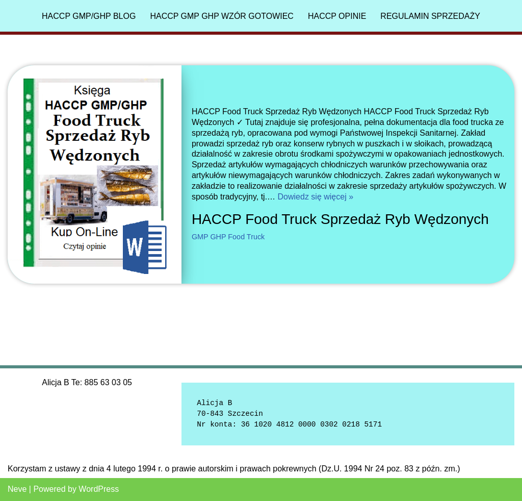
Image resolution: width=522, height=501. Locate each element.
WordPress (99, 489)
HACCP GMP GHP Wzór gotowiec (222, 16)
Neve (17, 489)
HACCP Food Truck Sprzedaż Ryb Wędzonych (340, 219)
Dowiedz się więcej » (316, 196)
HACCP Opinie (337, 16)
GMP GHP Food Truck (228, 237)
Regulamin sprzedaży (430, 16)
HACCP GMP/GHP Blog (89, 16)
